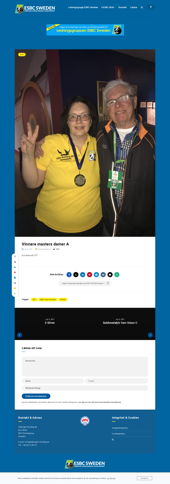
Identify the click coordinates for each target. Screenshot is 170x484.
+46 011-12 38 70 (29, 445)
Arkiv (22, 54)
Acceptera (144, 478)
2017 (34, 299)
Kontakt (123, 7)
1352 (56, 249)
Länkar (133, 7)
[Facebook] (151, 7)
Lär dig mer (111, 478)
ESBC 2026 (108, 7)
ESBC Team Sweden (48, 299)
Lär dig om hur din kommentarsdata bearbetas (99, 402)
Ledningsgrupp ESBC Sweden (83, 7)
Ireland (63, 299)
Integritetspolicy (120, 428)
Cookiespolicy (118, 433)
